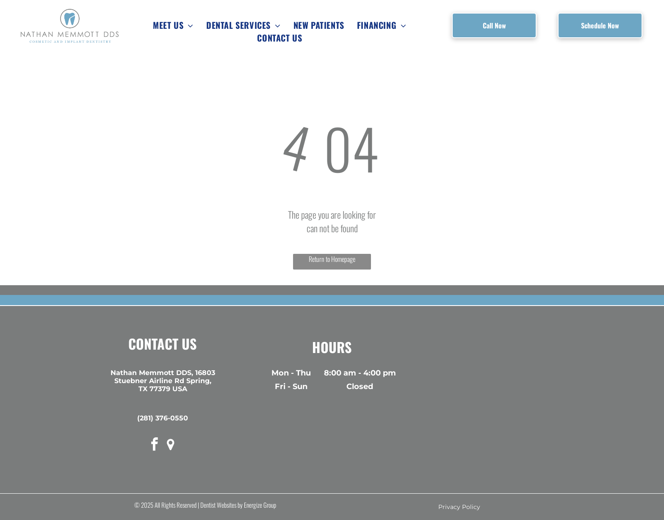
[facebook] (154, 445)
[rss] (170, 445)
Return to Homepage (332, 259)
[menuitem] (173, 25)
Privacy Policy (459, 507)
